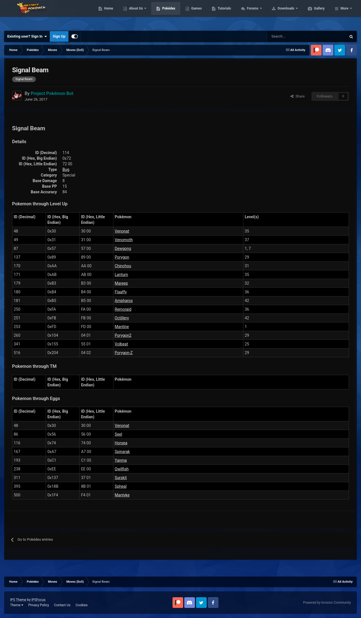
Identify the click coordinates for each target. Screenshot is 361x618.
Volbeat (121, 344)
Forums (279, 14)
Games (223, 14)
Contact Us (62, 605)
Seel (118, 434)
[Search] (286, 36)
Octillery (122, 318)
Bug (65, 169)
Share (297, 96)
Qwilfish (122, 469)
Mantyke (122, 495)
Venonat (122, 231)
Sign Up (59, 36)
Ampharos (124, 300)
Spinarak (122, 451)
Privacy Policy (38, 605)
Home (135, 14)
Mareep (121, 283)
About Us (163, 14)
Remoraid (123, 309)
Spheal (121, 486)
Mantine (122, 326)
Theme (16, 605)
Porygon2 (123, 335)
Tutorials (251, 14)
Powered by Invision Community (327, 603)
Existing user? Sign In (27, 36)
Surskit (121, 477)
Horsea (121, 443)
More (344, 14)
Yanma (121, 460)
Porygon (122, 257)
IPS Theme (18, 600)
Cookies (82, 605)
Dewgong (123, 248)
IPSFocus (38, 600)
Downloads (313, 14)
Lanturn (121, 274)
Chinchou (123, 266)
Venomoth (124, 240)
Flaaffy (121, 292)
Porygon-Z (124, 352)
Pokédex (195, 14)
